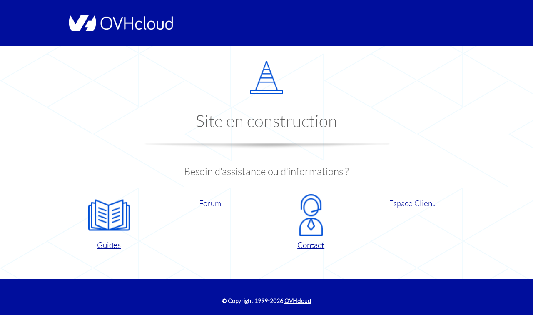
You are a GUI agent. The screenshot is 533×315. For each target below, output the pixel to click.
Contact (311, 222)
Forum (210, 203)
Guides (109, 222)
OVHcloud (297, 301)
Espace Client (412, 203)
